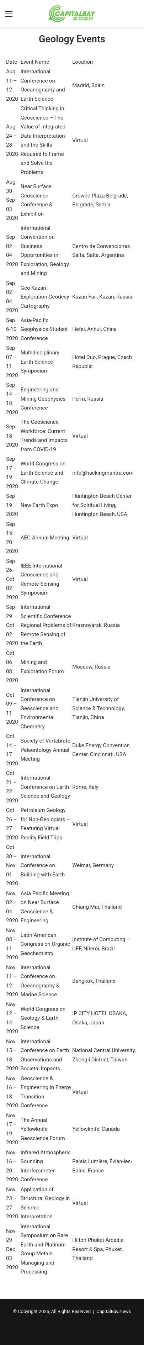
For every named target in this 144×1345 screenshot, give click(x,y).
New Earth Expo (39, 505)
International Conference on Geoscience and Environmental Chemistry (40, 708)
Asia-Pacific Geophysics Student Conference (44, 329)
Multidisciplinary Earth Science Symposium (40, 361)
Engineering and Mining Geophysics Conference (43, 398)
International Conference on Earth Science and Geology (45, 787)
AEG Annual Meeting (45, 537)
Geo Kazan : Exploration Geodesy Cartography (45, 297)
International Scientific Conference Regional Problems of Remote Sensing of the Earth (46, 625)
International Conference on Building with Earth (43, 865)
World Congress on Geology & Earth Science (43, 1018)
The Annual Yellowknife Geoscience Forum (43, 1129)
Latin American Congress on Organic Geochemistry (45, 944)
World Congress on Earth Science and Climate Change (43, 472)
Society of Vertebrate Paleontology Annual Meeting (45, 750)
